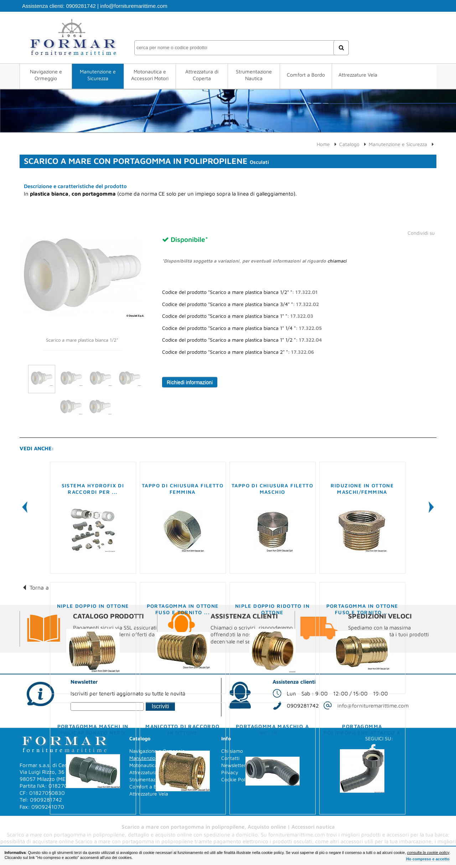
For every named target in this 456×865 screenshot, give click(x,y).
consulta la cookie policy (428, 852)
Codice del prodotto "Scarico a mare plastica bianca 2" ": (238, 351)
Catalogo (349, 144)
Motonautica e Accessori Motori (150, 74)
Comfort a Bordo (306, 75)
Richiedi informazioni (190, 382)
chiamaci (337, 261)
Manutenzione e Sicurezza (98, 74)
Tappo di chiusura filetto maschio (272, 488)
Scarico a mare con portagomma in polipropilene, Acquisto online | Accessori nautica (228, 827)
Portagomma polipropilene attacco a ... (361, 732)
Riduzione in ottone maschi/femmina (362, 488)
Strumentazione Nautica (254, 74)
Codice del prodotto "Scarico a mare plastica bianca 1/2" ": (240, 292)
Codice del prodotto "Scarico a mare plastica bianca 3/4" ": (240, 304)
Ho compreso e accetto (427, 859)
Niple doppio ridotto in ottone (272, 609)
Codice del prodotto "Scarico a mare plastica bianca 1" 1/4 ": (242, 328)
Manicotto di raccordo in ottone (182, 729)
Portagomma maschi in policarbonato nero (93, 729)
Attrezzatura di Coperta (201, 74)
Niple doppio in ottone (93, 606)
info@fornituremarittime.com (133, 6)
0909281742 (80, 6)
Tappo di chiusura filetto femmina (182, 488)
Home (323, 144)
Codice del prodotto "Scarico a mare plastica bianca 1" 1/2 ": (242, 339)
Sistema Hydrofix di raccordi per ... (93, 488)
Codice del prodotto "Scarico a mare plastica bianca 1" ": (237, 316)
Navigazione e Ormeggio (46, 74)
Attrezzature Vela (357, 75)
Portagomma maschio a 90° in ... (272, 729)
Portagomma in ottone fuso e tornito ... (183, 609)
